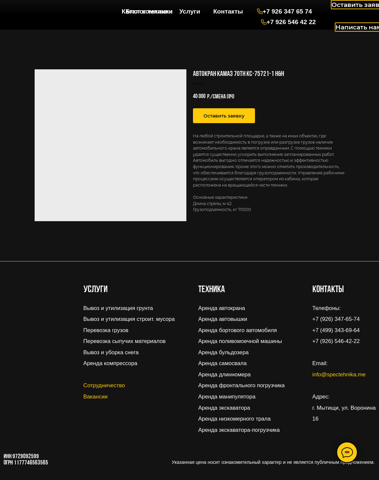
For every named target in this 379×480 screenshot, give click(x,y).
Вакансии (95, 397)
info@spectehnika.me (338, 374)
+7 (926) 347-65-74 (336, 319)
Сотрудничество (104, 385)
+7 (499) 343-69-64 (336, 330)
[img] (39, 9)
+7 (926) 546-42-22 (336, 341)
